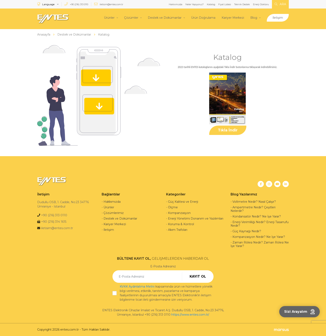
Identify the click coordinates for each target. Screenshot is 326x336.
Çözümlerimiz (114, 213)
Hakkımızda (175, 4)
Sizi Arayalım (299, 311)
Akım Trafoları (177, 230)
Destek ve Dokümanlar (165, 18)
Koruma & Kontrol (181, 224)
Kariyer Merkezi (233, 18)
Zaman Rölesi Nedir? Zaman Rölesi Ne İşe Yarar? (260, 244)
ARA (280, 4)
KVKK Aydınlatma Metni (137, 286)
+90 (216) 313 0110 (76, 4)
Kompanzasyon (179, 213)
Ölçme (173, 207)
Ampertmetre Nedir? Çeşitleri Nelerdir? (253, 209)
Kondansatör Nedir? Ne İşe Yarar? (256, 216)
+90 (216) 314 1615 (53, 222)
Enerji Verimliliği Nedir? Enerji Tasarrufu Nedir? (260, 223)
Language (46, 4)
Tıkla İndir (228, 130)
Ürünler (109, 18)
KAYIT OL (198, 276)
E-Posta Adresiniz (163, 266)
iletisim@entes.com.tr (108, 4)
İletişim (278, 18)
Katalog (211, 4)
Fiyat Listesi (224, 4)
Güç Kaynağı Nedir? (246, 231)
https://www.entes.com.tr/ (190, 314)
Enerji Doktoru (261, 4)
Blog (253, 18)
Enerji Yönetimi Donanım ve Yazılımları (195, 218)
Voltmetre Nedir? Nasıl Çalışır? (254, 202)
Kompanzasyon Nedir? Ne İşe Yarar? (258, 237)
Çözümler (131, 18)
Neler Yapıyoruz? (194, 4)
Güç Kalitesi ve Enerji (183, 202)
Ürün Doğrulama (203, 18)
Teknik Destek (242, 4)
